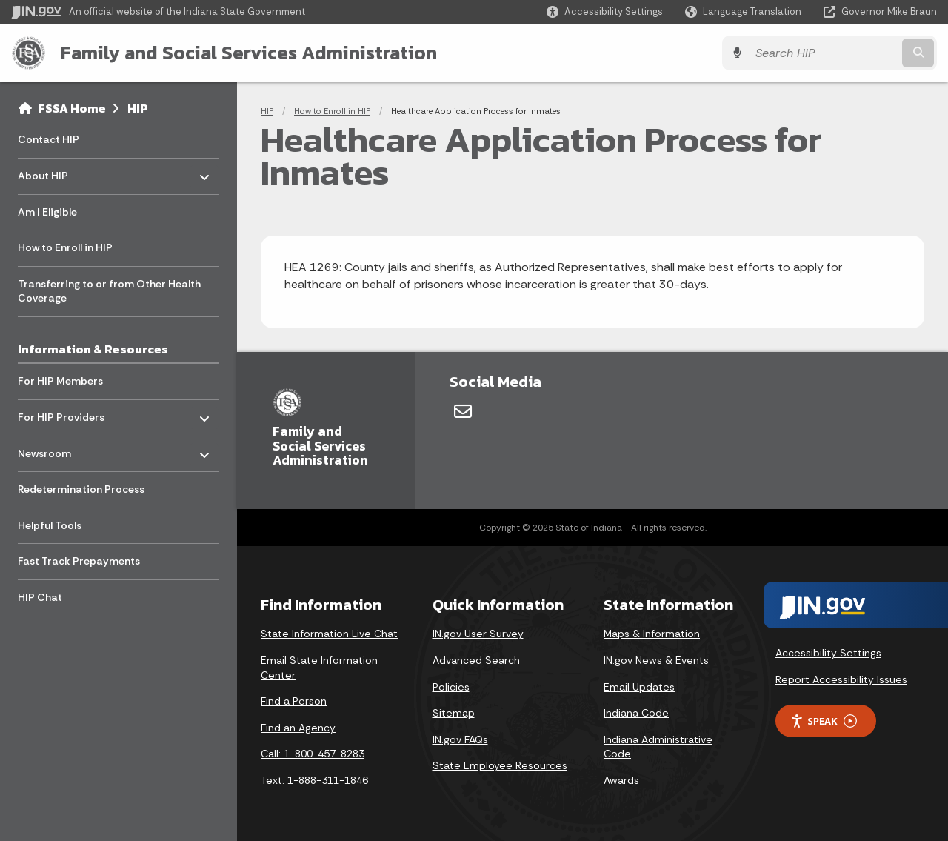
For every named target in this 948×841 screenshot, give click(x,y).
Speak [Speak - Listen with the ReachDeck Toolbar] (823, 721)
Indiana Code (636, 712)
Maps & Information (652, 633)
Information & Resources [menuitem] (93, 349)
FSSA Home (72, 108)
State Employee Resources (500, 765)
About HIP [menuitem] (61, 172)
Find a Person (294, 701)
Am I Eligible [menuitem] (47, 212)
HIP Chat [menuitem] (40, 597)
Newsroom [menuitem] (61, 449)
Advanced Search (476, 660)
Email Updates (639, 687)
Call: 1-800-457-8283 (312, 753)
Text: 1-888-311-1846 (314, 780)
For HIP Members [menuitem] (60, 381)
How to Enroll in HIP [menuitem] (65, 247)
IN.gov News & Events (656, 660)
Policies (451, 687)
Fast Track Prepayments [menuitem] (79, 561)
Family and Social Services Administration (249, 53)
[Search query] (824, 53)
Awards (621, 780)
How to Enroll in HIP (332, 111)
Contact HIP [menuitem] (48, 139)
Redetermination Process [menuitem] (81, 489)
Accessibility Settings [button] (828, 652)
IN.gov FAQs (460, 739)
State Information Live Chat (329, 633)
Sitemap (454, 712)
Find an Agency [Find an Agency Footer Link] (298, 727)
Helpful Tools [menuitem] (49, 525)
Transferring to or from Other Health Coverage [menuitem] (109, 291)
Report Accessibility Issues (841, 679)
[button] (605, 11)
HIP (137, 108)
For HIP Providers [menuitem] (61, 414)
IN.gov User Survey (478, 633)
